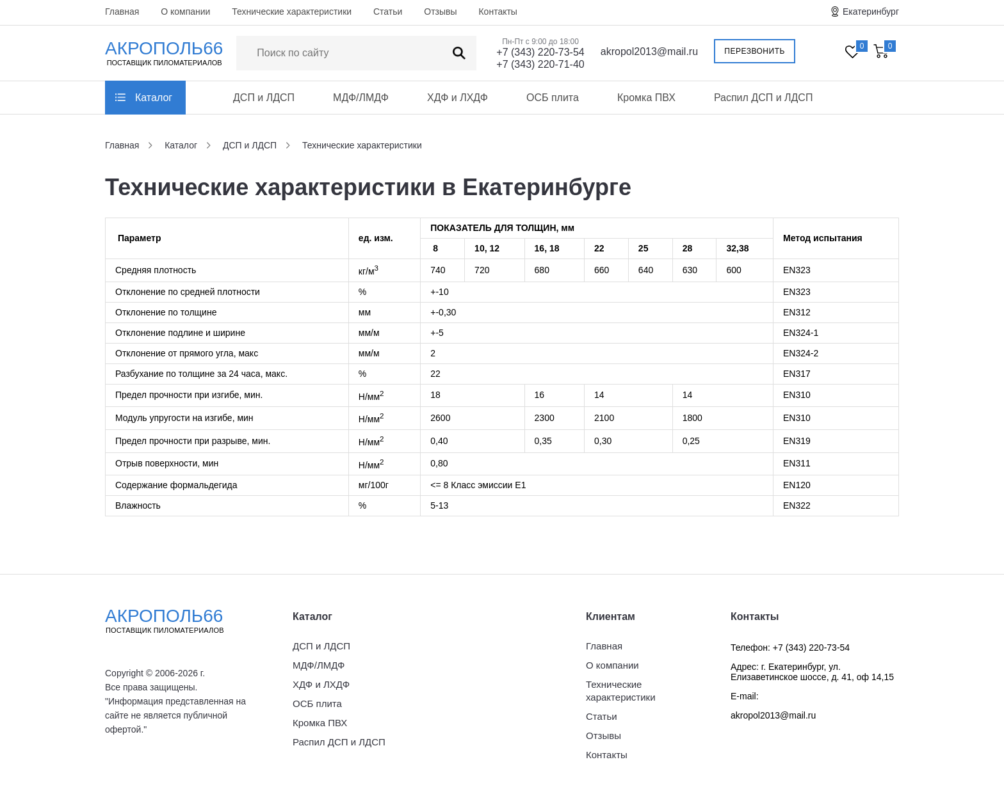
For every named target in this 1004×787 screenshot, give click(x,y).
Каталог (153, 97)
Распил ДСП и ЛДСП (763, 97)
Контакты (497, 11)
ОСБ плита (552, 97)
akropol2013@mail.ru (649, 51)
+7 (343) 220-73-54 (540, 52)
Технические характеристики (292, 11)
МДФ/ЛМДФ (361, 97)
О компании (185, 11)
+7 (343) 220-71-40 (540, 64)
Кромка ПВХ (646, 97)
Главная (122, 11)
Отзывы (440, 11)
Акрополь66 (175, 620)
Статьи (387, 11)
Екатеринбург (871, 11)
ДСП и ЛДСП (264, 97)
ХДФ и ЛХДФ (457, 97)
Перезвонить (754, 51)
